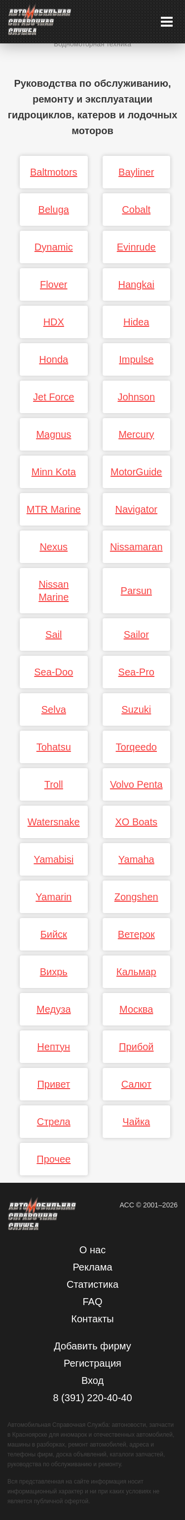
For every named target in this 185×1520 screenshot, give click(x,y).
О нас (92, 1249)
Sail (53, 634)
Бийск (53, 934)
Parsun (136, 590)
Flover (54, 284)
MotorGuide (136, 471)
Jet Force (53, 396)
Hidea (136, 322)
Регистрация (92, 1363)
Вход (92, 1380)
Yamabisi (54, 859)
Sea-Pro (136, 672)
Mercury (136, 434)
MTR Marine (54, 509)
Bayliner (136, 172)
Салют (136, 1084)
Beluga (53, 209)
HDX (53, 322)
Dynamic (54, 247)
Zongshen (136, 896)
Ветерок (136, 934)
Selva (53, 709)
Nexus (53, 546)
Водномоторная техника (92, 44)
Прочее (54, 1159)
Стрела (54, 1121)
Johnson (136, 396)
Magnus (53, 434)
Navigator (136, 509)
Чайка (136, 1121)
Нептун (53, 1046)
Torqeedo (136, 747)
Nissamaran (136, 546)
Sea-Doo (53, 672)
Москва (136, 1009)
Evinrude (136, 247)
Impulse (136, 359)
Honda (53, 359)
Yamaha (136, 859)
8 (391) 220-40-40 (92, 1397)
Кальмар (136, 971)
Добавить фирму (92, 1346)
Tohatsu (54, 747)
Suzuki (136, 709)
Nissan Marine (53, 590)
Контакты (92, 1318)
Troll (53, 784)
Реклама (92, 1267)
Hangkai (136, 284)
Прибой (136, 1046)
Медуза (54, 1009)
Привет (53, 1084)
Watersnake (54, 821)
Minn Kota (54, 471)
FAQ (92, 1301)
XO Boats (136, 821)
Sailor (136, 634)
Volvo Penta (136, 784)
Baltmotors (53, 172)
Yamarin (54, 896)
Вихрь (54, 971)
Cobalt (136, 209)
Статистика (92, 1284)
